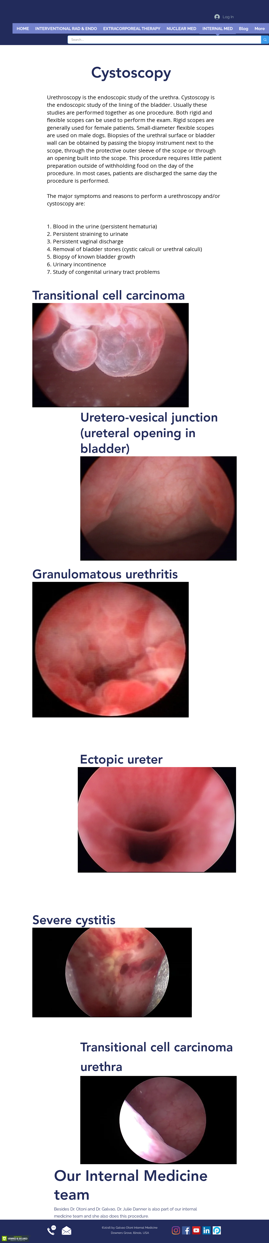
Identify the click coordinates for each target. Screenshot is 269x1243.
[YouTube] (196, 1230)
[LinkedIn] (206, 1230)
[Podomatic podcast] (217, 1230)
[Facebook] (186, 1230)
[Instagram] (176, 1230)
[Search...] (161, 40)
